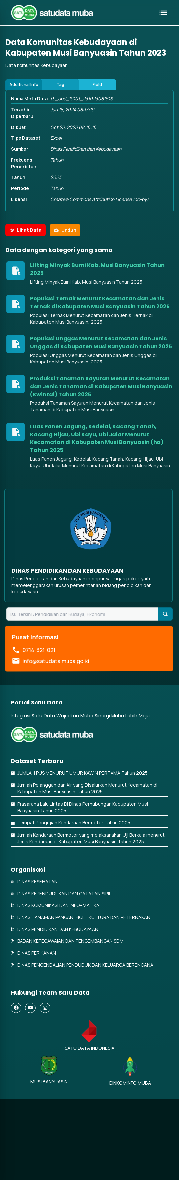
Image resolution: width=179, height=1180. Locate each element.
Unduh (65, 259)
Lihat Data (25, 259)
